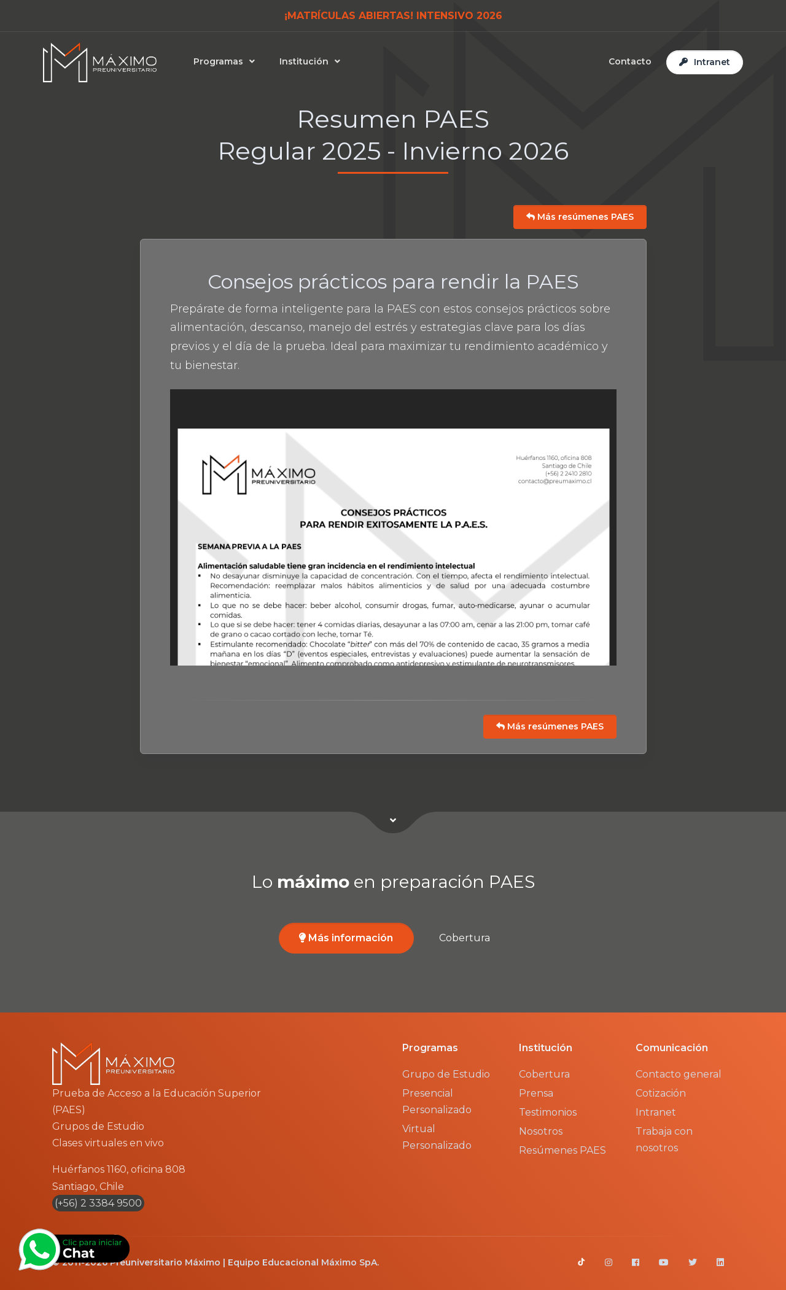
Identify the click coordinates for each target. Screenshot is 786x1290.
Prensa (536, 1093)
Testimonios (548, 1112)
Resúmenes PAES (562, 1150)
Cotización (661, 1093)
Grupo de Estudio (446, 1074)
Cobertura (464, 938)
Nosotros (540, 1131)
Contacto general (679, 1074)
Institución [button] (306, 61)
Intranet (656, 1112)
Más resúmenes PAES (580, 216)
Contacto (630, 61)
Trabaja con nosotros (664, 1139)
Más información (346, 938)
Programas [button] (221, 61)
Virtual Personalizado (437, 1137)
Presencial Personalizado (437, 1101)
